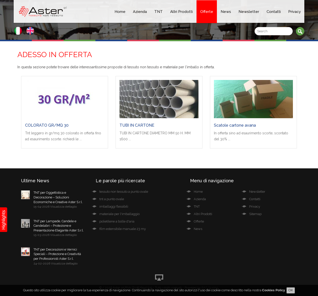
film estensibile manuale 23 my (122, 229)
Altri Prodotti (181, 11)
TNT (158, 11)
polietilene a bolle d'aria (116, 221)
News (226, 11)
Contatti (274, 11)
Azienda (140, 11)
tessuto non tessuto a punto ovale (123, 191)
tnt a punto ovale (111, 199)
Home (120, 11)
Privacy (294, 11)
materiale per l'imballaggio (119, 214)
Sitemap (255, 214)
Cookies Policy (273, 290)
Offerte (206, 11)
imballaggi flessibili (113, 206)
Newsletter (248, 11)
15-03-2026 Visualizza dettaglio (55, 235)
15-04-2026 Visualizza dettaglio (55, 206)
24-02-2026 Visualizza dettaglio (56, 263)
